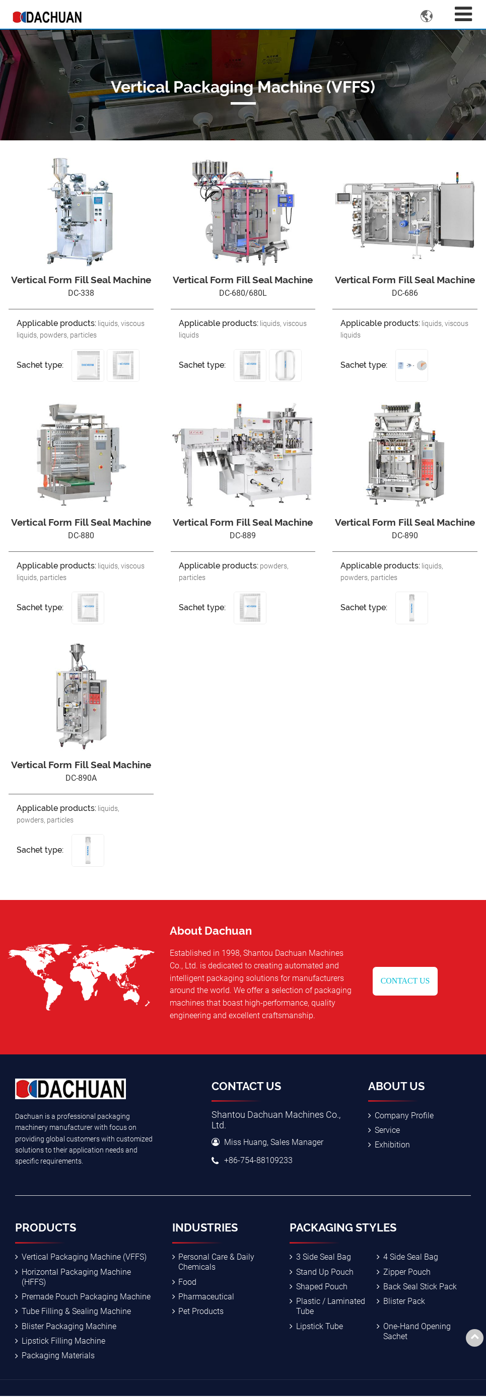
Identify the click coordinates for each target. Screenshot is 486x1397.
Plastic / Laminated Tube (330, 1307)
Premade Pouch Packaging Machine (86, 1297)
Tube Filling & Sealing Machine (76, 1312)
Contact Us (405, 981)
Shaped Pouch (322, 1287)
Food (187, 1282)
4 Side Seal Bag (410, 1257)
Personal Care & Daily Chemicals (216, 1262)
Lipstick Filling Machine (63, 1342)
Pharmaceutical (206, 1297)
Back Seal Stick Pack (420, 1287)
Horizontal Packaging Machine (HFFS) (76, 1277)
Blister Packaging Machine (69, 1327)
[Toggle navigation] (463, 14)
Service (387, 1130)
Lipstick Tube (319, 1327)
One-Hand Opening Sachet (417, 1332)
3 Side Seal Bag (323, 1257)
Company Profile (404, 1115)
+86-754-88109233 (258, 1161)
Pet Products (201, 1312)
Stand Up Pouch (325, 1272)
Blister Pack (404, 1302)
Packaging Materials (58, 1356)
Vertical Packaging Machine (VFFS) (84, 1257)
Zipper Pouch (407, 1272)
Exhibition (392, 1145)
